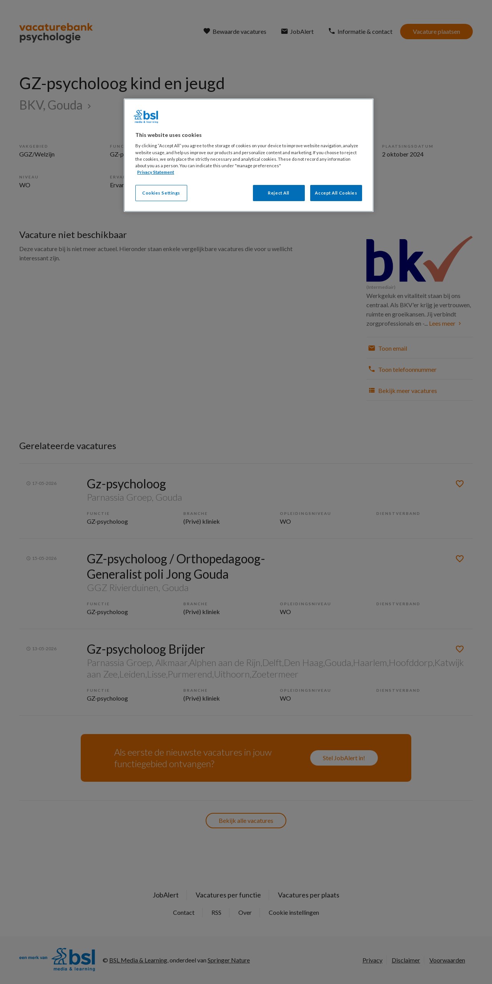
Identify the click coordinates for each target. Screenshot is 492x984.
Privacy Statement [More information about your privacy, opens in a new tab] (155, 172)
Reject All (278, 192)
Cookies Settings (161, 192)
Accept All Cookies (336, 192)
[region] (249, 155)
